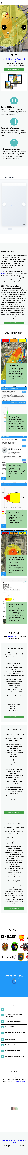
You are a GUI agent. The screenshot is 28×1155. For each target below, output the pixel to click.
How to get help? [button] (9, 1009)
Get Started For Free (14, 69)
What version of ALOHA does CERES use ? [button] (15, 1033)
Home (3, 1140)
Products (13, 1140)
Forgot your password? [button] (10, 1039)
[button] (4, 27)
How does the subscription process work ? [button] (15, 1057)
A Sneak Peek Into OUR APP (14, 333)
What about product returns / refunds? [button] (14, 1045)
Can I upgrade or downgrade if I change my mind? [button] (13, 1015)
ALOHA (3, 274)
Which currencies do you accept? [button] (13, 1021)
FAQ (18, 1140)
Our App (8, 1140)
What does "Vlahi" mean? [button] (11, 1027)
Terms (14, 1142)
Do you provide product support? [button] (13, 1050)
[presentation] (25, 946)
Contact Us (23, 1140)
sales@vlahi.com (12, 636)
